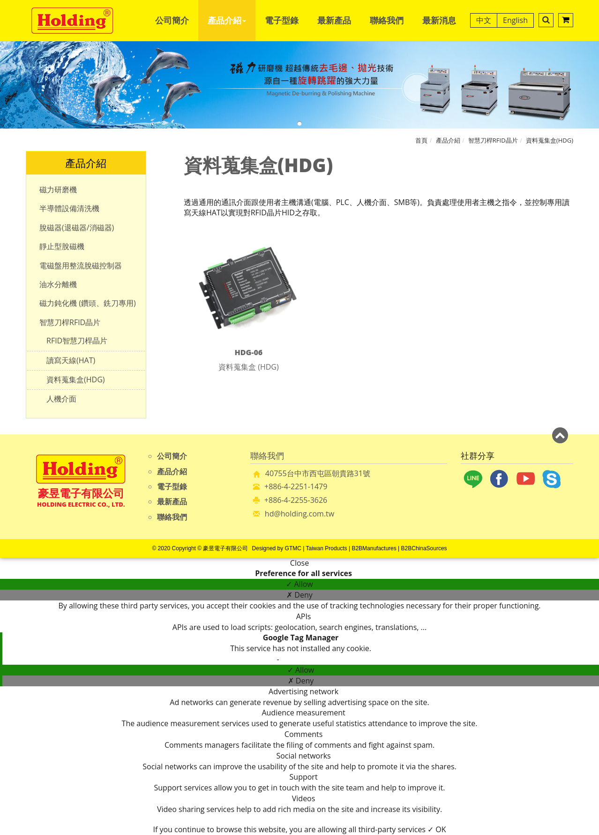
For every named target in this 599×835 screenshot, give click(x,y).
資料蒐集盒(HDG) (549, 140)
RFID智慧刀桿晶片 (76, 340)
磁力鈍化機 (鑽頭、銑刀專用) (87, 303)
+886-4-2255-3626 (295, 500)
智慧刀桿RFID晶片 (493, 140)
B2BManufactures (374, 548)
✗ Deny (299, 595)
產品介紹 (227, 20)
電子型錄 (282, 20)
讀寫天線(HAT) (70, 360)
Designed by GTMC (276, 548)
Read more (257, 659)
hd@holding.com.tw (299, 514)
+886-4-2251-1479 (295, 486)
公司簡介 (172, 20)
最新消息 (439, 20)
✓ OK (436, 829)
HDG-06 (248, 352)
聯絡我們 (387, 20)
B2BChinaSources (424, 548)
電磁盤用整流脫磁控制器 (80, 265)
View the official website (323, 659)
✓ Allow (299, 584)
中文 (483, 20)
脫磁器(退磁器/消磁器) (76, 227)
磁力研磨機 (58, 189)
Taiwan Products (326, 548)
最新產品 (334, 20)
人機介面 (61, 399)
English (515, 20)
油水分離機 (58, 284)
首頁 (421, 140)
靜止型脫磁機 (61, 246)
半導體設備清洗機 (69, 208)
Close (299, 563)
